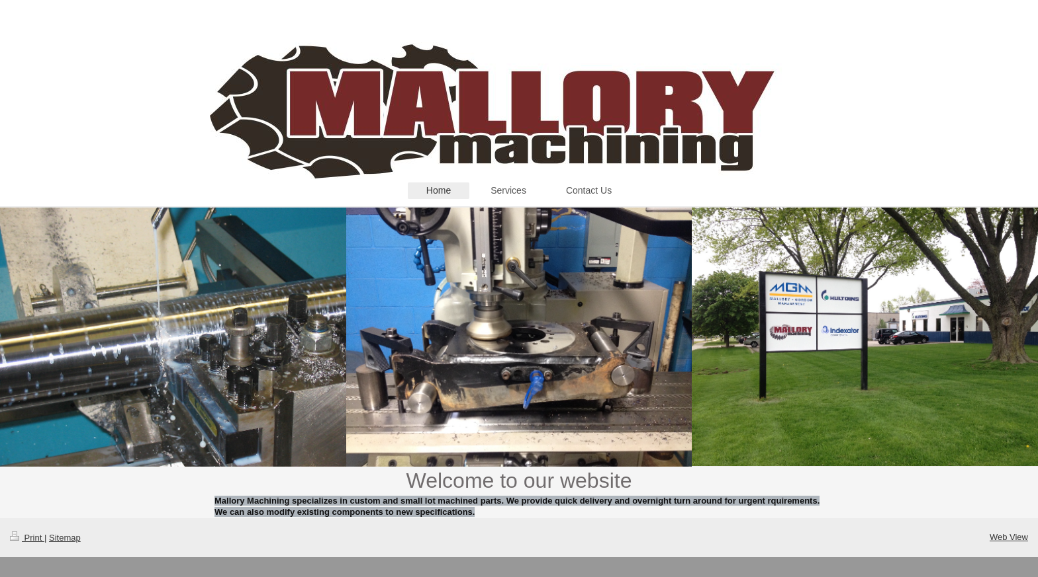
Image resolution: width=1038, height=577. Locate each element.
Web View (1009, 537)
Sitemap (65, 538)
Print (27, 538)
